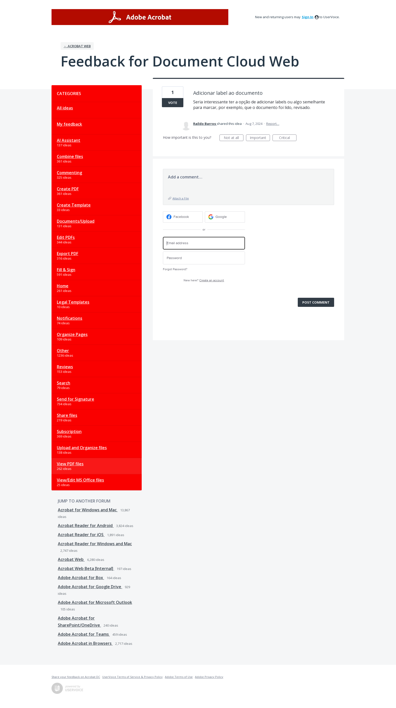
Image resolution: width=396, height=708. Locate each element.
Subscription (69, 431)
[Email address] (204, 243)
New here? (204, 280)
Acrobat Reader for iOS (81, 534)
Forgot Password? (175, 269)
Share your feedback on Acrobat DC (76, 677)
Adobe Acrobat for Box (81, 577)
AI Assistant (68, 140)
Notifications (69, 318)
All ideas (65, 108)
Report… (272, 123)
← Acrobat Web (77, 46)
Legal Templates (73, 302)
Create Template (74, 205)
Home (62, 286)
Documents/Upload (75, 221)
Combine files (70, 156)
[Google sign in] (225, 217)
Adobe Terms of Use (179, 677)
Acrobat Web (71, 559)
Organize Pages (72, 334)
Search (63, 383)
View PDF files (70, 464)
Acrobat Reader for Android (86, 525)
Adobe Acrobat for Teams (84, 634)
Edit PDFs (66, 237)
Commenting (69, 172)
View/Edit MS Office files (80, 480)
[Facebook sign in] (183, 217)
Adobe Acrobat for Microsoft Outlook (95, 602)
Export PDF (67, 253)
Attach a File (180, 198)
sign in (307, 17)
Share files (67, 415)
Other (63, 350)
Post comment (316, 302)
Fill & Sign (66, 269)
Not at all (233, 138)
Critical (287, 138)
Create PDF (68, 189)
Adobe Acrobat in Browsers (85, 643)
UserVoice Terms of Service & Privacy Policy (132, 677)
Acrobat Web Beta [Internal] (86, 568)
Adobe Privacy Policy (209, 677)
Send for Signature (75, 399)
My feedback (69, 124)
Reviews (65, 367)
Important (260, 138)
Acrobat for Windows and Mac (88, 510)
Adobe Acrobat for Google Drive (90, 586)
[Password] (204, 258)
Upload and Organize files (82, 447)
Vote (172, 102)
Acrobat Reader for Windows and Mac (95, 543)
